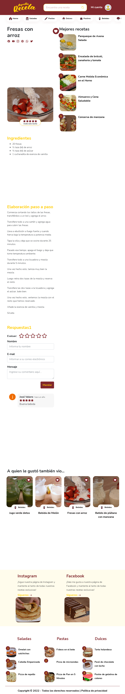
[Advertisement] (30, 63)
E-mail (11, 354)
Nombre (12, 341)
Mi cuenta (96, 7)
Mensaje (12, 367)
